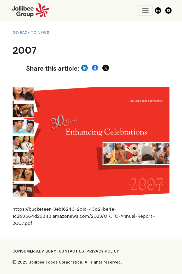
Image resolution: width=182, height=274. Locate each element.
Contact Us (71, 251)
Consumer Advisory (34, 251)
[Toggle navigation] (145, 10)
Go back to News (31, 32)
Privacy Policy (102, 251)
